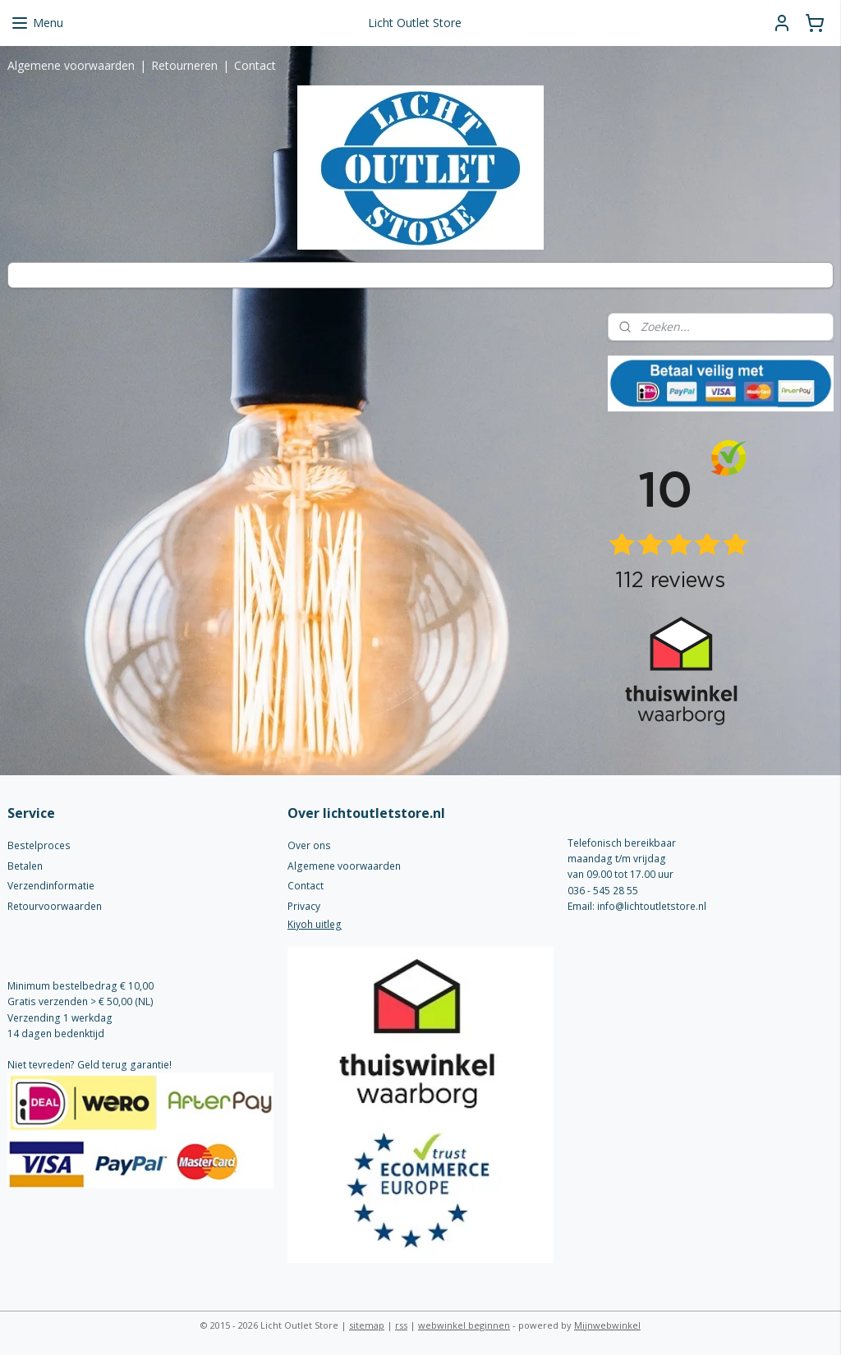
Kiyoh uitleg (314, 924)
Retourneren (184, 65)
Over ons (309, 845)
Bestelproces (39, 845)
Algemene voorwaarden (71, 65)
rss (401, 1325)
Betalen (25, 866)
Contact (255, 65)
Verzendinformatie (50, 886)
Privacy (303, 906)
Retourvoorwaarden (54, 906)
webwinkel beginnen (464, 1325)
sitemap (366, 1325)
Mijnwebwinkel (607, 1325)
